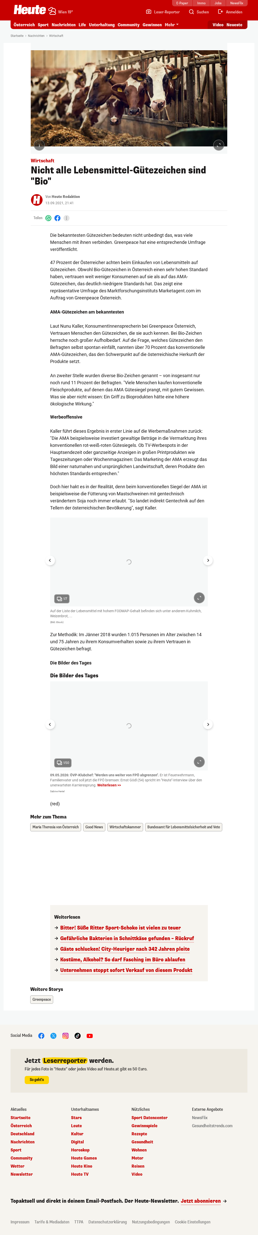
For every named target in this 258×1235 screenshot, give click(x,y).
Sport (43, 25)
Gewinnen (152, 25)
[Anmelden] (229, 12)
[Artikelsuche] (198, 12)
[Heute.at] (30, 9)
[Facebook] (57, 218)
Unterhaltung (102, 25)
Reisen (138, 1166)
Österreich (24, 25)
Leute (76, 1125)
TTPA (78, 1222)
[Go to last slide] (50, 560)
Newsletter (22, 1174)
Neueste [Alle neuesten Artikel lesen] (234, 25)
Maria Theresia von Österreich (56, 827)
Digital (77, 1142)
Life (82, 25)
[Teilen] (66, 218)
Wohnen (139, 1150)
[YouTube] (90, 1035)
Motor (137, 1158)
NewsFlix (200, 1117)
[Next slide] (208, 560)
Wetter (17, 1166)
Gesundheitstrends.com (212, 1125)
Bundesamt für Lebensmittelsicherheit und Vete (183, 827)
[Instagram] (65, 1035)
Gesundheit (142, 1142)
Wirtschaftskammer (125, 827)
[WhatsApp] (48, 218)
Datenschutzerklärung (107, 1222)
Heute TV (80, 1174)
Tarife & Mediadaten (52, 1222)
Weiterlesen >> (109, 785)
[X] (53, 1035)
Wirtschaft (56, 36)
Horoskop (80, 1150)
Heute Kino (81, 1166)
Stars (76, 1117)
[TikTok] (78, 1035)
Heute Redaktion (66, 196)
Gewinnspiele (144, 1125)
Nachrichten (64, 25)
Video (137, 1174)
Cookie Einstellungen (192, 1222)
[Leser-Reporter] (163, 12)
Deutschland (22, 1134)
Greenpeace (42, 999)
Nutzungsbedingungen (151, 1222)
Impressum (20, 1222)
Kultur (77, 1134)
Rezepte (139, 1134)
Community (129, 25)
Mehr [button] (170, 25)
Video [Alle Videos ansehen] (218, 25)
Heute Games (84, 1158)
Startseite (17, 36)
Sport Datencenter (150, 1117)
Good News (94, 827)
